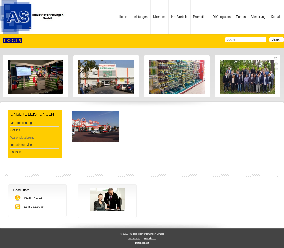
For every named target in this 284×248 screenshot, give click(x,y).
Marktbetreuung (21, 123)
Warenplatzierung (22, 137)
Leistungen (140, 17)
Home (123, 17)
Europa (241, 17)
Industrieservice (21, 145)
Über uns (159, 17)
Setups (15, 130)
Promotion (200, 17)
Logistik (15, 152)
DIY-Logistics (221, 17)
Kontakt (276, 17)
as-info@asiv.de (34, 206)
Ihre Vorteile (179, 17)
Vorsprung (258, 17)
